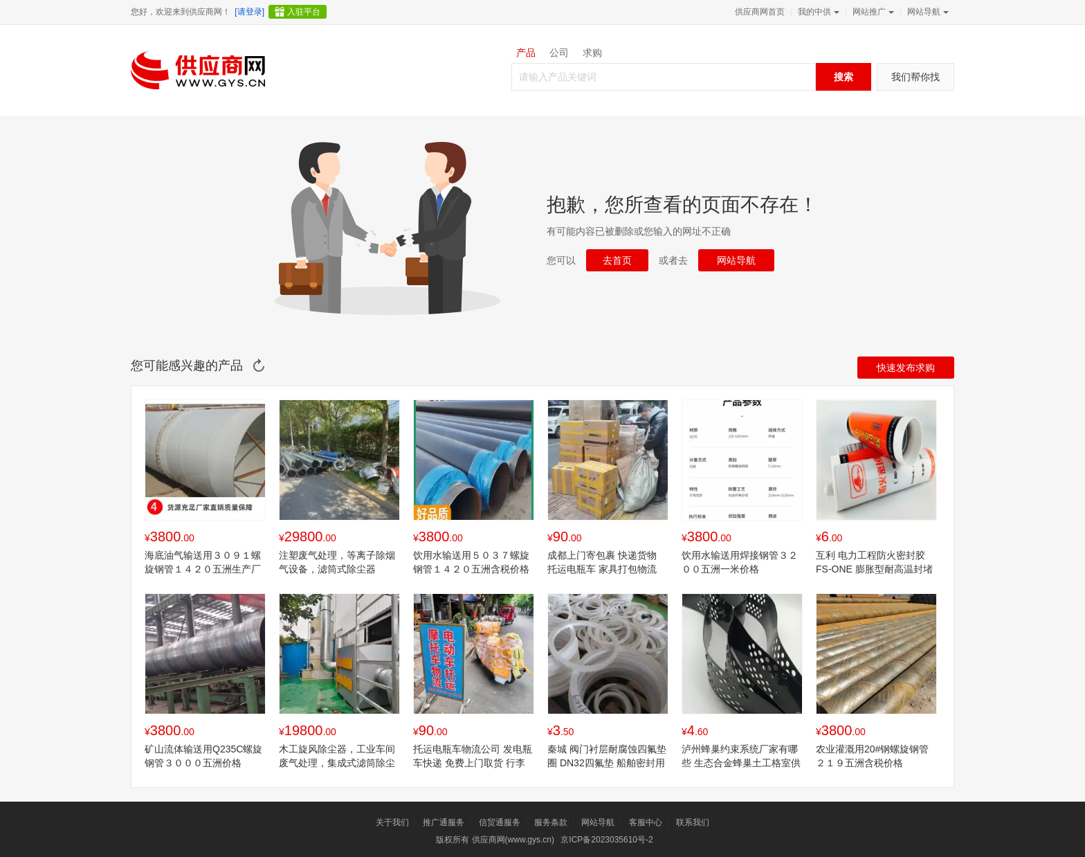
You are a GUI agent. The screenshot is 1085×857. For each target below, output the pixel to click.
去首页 (617, 260)
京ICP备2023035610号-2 (606, 840)
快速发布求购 (906, 367)
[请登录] (249, 12)
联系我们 (692, 822)
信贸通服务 (499, 822)
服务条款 (550, 822)
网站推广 (871, 12)
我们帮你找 (915, 76)
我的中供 (817, 12)
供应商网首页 (760, 12)
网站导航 (926, 12)
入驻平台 (303, 12)
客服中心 (645, 822)
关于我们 (392, 822)
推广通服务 (443, 822)
